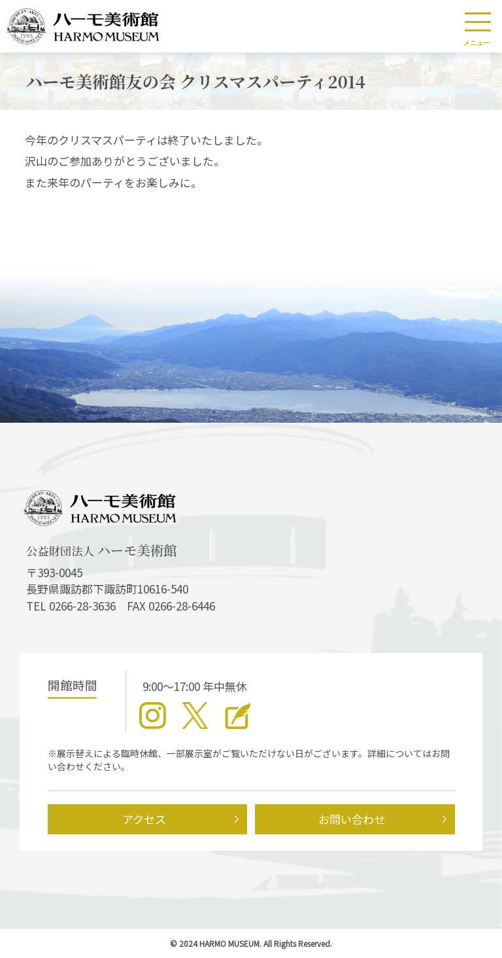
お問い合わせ (351, 819)
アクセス (144, 819)
